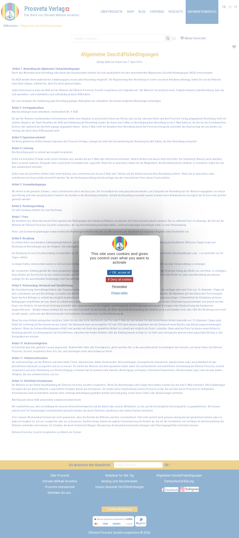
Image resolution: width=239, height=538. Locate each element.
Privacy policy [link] (119, 292)
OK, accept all (119, 272)
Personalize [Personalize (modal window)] (119, 286)
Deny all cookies (120, 279)
